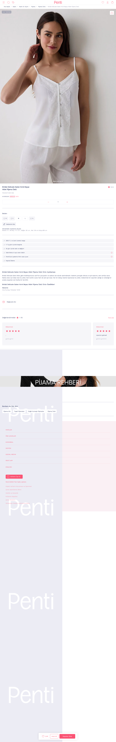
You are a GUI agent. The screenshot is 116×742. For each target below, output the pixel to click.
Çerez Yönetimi (10, 500)
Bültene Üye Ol (15, 476)
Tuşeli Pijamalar (19, 411)
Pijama (33, 6)
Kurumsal (9, 442)
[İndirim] (13, 2)
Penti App (9, 460)
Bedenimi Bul (9, 224)
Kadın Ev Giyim (23, 6)
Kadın (14, 6)
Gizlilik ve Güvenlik (12, 493)
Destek (8, 448)
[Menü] (3, 2)
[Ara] (8, 2)
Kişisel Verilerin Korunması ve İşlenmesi (19, 486)
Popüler (9, 430)
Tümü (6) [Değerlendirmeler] (111, 318)
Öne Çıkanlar (11, 436)
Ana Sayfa (7, 6)
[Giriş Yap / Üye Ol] (107, 2)
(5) (112, 187)
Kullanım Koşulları (12, 496)
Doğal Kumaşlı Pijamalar (36, 411)
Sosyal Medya (11, 454)
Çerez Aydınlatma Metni (13, 489)
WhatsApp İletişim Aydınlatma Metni (18, 503)
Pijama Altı (7, 411)
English (9, 467)
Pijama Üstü (42, 6)
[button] (55, 181)
